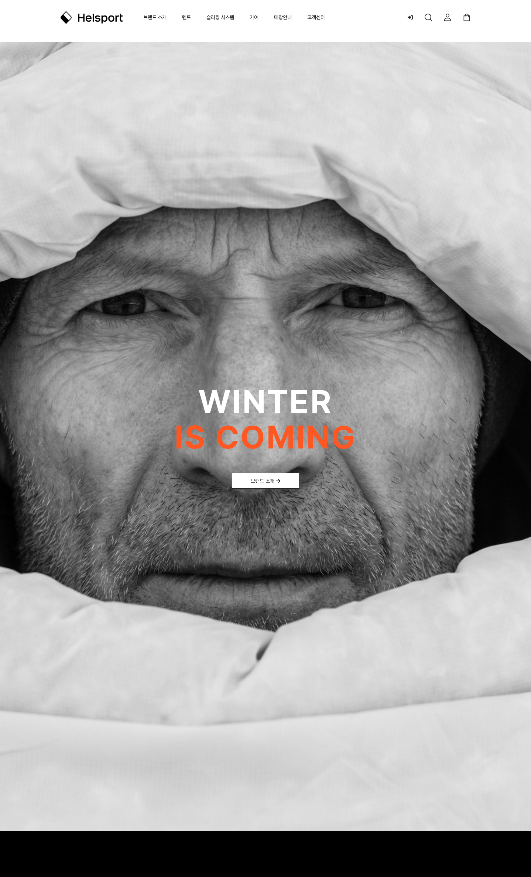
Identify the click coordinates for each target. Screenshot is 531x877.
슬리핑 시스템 (220, 17)
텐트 (186, 17)
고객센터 (316, 17)
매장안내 (283, 17)
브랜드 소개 (155, 17)
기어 (254, 17)
